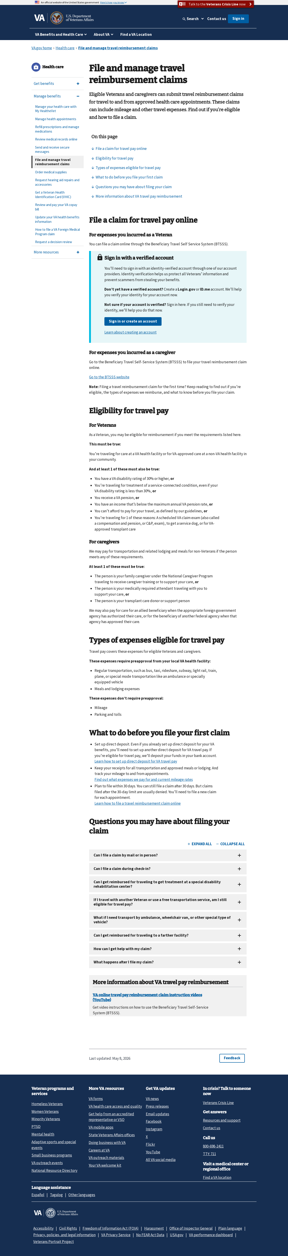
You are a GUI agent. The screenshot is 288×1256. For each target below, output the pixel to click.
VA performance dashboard (211, 1234)
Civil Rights (68, 1228)
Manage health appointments (55, 119)
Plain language (230, 1228)
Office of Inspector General (191, 1228)
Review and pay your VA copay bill (56, 207)
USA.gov (176, 1234)
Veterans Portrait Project (53, 1241)
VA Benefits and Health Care (59, 34)
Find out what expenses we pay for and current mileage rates (143, 779)
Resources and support (222, 1120)
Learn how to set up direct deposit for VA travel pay (135, 761)
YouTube (153, 1152)
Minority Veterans (46, 1118)
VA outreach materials (106, 1157)
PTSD (36, 1126)
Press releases (157, 1106)
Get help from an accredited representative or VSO (111, 1116)
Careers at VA (99, 1150)
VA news (152, 1098)
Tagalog (56, 1194)
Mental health (43, 1134)
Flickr (150, 1144)
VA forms (96, 1098)
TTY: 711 (209, 1153)
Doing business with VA (107, 1142)
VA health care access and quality (115, 1106)
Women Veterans (45, 1111)
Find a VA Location (136, 34)
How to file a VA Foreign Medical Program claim (57, 231)
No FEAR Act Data (150, 1234)
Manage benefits (47, 96)
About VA (102, 34)
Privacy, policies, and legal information (64, 1234)
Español (38, 1194)
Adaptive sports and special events (54, 1144)
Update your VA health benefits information (57, 219)
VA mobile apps (101, 1127)
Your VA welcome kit (105, 1165)
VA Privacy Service (115, 1234)
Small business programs (52, 1155)
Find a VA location (217, 1177)
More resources (46, 252)
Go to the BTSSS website (109, 377)
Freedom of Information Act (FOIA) (111, 1228)
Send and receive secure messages (52, 149)
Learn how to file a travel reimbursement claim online (137, 803)
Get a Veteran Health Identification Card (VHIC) (53, 194)
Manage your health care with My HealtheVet (55, 108)
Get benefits (44, 83)
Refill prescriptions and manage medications (57, 129)
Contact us (216, 18)
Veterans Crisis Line (218, 1102)
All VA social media (161, 1159)
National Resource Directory (54, 1170)
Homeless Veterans (47, 1103)
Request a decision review (53, 242)
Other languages (81, 1194)
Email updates (157, 1113)
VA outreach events (47, 1162)
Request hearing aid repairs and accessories (57, 182)
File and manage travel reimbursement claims (52, 162)
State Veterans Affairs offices (112, 1134)
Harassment (154, 1228)
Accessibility (43, 1228)
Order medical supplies (51, 172)
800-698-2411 (213, 1146)
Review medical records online (56, 139)
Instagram (154, 1129)
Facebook (154, 1121)
